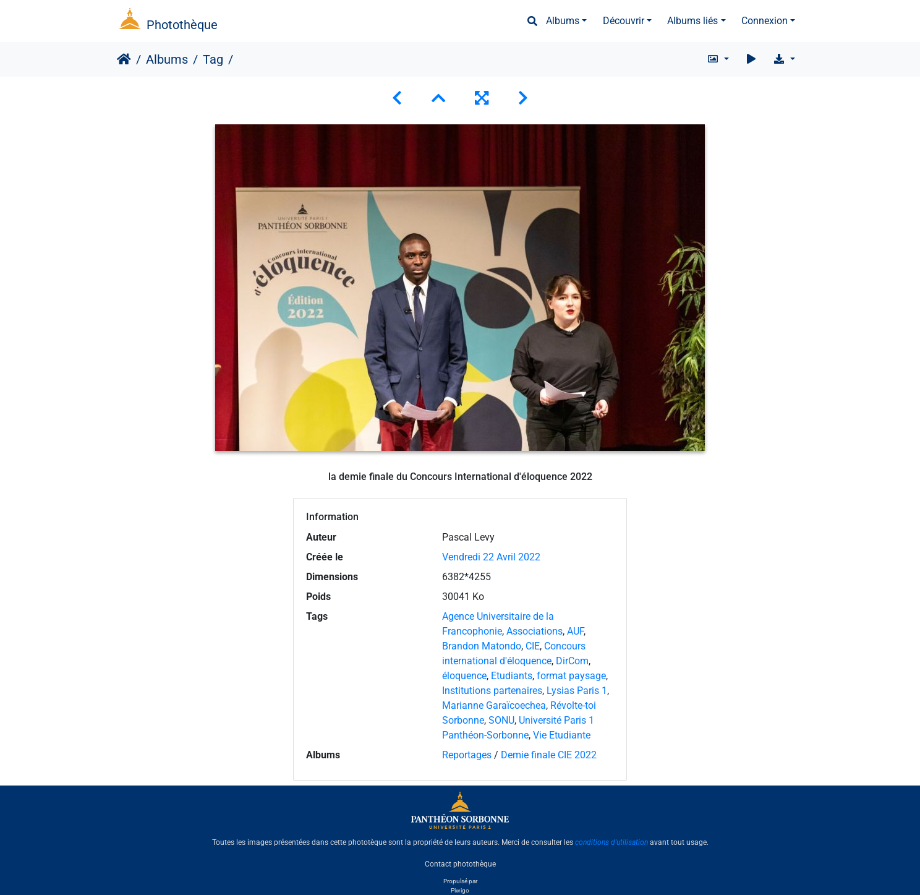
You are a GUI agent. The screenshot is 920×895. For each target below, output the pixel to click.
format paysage (571, 676)
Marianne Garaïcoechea (494, 705)
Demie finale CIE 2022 (549, 755)
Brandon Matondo (481, 646)
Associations (534, 631)
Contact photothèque (460, 863)
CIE (533, 646)
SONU (501, 720)
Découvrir (623, 21)
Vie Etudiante (561, 735)
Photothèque (182, 24)
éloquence (464, 676)
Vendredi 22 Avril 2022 (491, 557)
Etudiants (511, 676)
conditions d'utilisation (611, 842)
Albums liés (692, 21)
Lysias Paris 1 (577, 690)
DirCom (572, 661)
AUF (575, 631)
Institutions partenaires (492, 690)
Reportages (467, 755)
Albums (562, 21)
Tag (213, 59)
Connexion (764, 21)
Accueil (124, 59)
